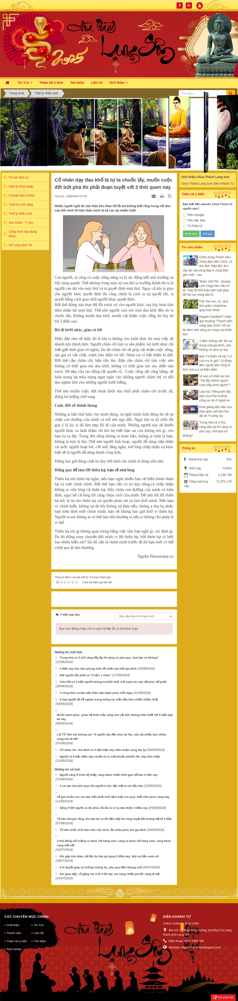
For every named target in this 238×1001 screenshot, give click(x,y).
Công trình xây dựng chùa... (23, 234)
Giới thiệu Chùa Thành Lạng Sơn (205, 177)
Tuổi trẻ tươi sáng (21, 204)
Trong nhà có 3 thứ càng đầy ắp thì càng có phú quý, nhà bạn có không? (207, 429)
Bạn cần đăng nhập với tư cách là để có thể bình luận (98, 623)
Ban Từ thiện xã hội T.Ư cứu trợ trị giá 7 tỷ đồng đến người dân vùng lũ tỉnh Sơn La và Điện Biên (207, 363)
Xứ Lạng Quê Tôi (20, 245)
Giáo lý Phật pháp (21, 186)
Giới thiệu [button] (119, 84)
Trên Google (193, 215)
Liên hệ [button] (97, 82)
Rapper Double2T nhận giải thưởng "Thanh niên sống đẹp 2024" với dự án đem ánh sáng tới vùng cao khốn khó (207, 325)
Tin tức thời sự (18, 177)
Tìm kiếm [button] (77, 82)
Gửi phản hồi (223, 997)
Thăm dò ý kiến (17, 935)
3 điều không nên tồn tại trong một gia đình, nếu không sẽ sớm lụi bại (215, 345)
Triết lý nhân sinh (20, 213)
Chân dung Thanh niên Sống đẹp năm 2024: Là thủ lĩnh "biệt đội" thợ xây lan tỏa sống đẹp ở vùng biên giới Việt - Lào (207, 266)
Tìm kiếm (40, 935)
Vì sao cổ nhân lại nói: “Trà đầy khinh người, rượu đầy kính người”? (215, 380)
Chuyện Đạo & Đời (22, 195)
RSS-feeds (14, 943)
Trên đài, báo (194, 221)
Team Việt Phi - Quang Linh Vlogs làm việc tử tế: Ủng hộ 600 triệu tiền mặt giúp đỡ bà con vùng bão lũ (207, 288)
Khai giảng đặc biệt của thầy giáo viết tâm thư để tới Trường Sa (215, 411)
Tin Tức (39, 919)
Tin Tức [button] (24, 84)
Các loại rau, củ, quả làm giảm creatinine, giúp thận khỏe (213, 305)
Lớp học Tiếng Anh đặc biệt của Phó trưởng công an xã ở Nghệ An (215, 396)
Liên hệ (39, 927)
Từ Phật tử (192, 226)
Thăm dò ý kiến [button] (51, 82)
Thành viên (14, 927)
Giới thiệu (13, 919)
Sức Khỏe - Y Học (21, 222)
